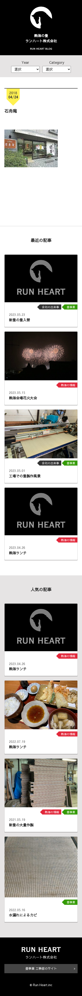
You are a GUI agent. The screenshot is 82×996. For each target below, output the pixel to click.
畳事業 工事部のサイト (41, 968)
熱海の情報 (68, 385)
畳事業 (71, 307)
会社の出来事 (50, 307)
